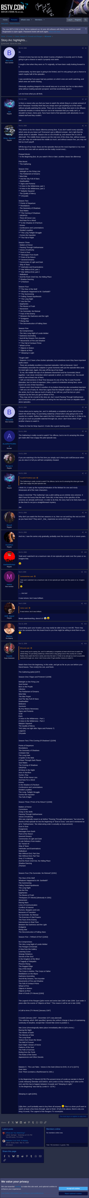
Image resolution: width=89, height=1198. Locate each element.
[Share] (82, 48)
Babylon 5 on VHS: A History (17, 1140)
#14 (85, 643)
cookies (18, 1186)
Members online (53, 1129)
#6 (86, 453)
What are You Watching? (15, 1133)
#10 (85, 552)
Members (38, 20)
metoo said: (24, 608)
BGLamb (6, 44)
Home (5, 20)
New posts (4, 23)
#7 (86, 473)
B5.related (9, 1145)
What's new (25, 20)
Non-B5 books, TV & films (14, 1137)
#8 (86, 512)
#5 (86, 431)
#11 (85, 572)
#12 (85, 603)
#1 (86, 48)
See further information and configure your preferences (22, 1193)
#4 (86, 407)
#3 (86, 126)
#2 (86, 99)
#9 (86, 532)
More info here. (55, 32)
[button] (31, 20)
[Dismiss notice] (86, 29)
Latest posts (7, 1129)
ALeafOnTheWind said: (28, 478)
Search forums (15, 23)
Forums (14, 20)
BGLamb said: (25, 648)
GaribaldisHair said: (26, 576)
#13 (85, 624)
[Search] (85, 20)
